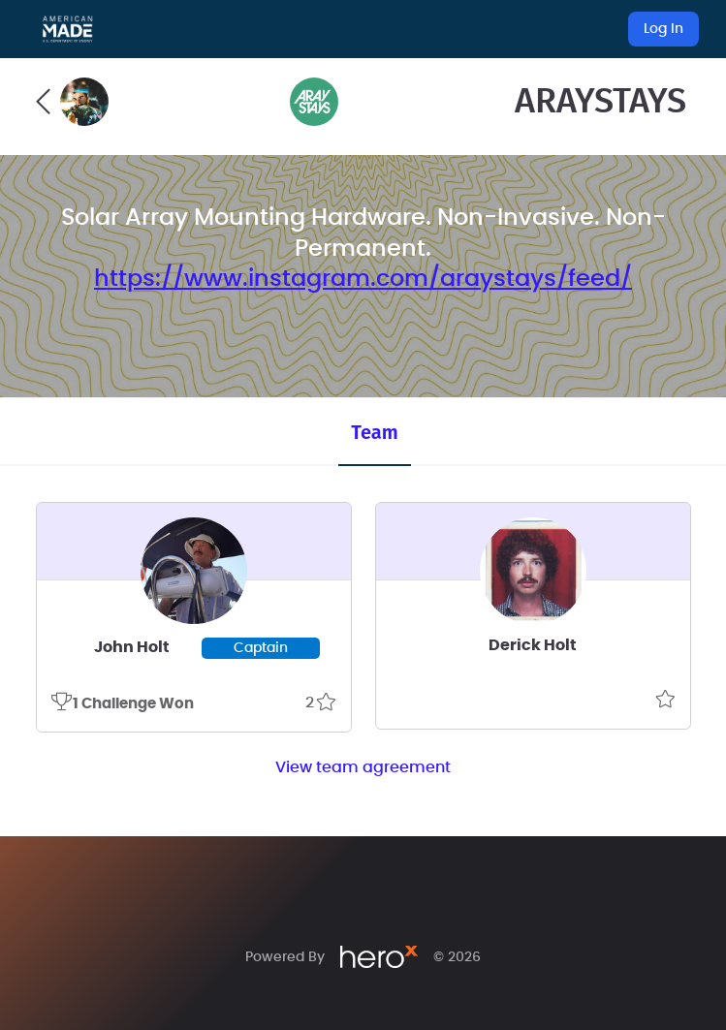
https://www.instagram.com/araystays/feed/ (363, 279)
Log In (663, 29)
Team (374, 432)
